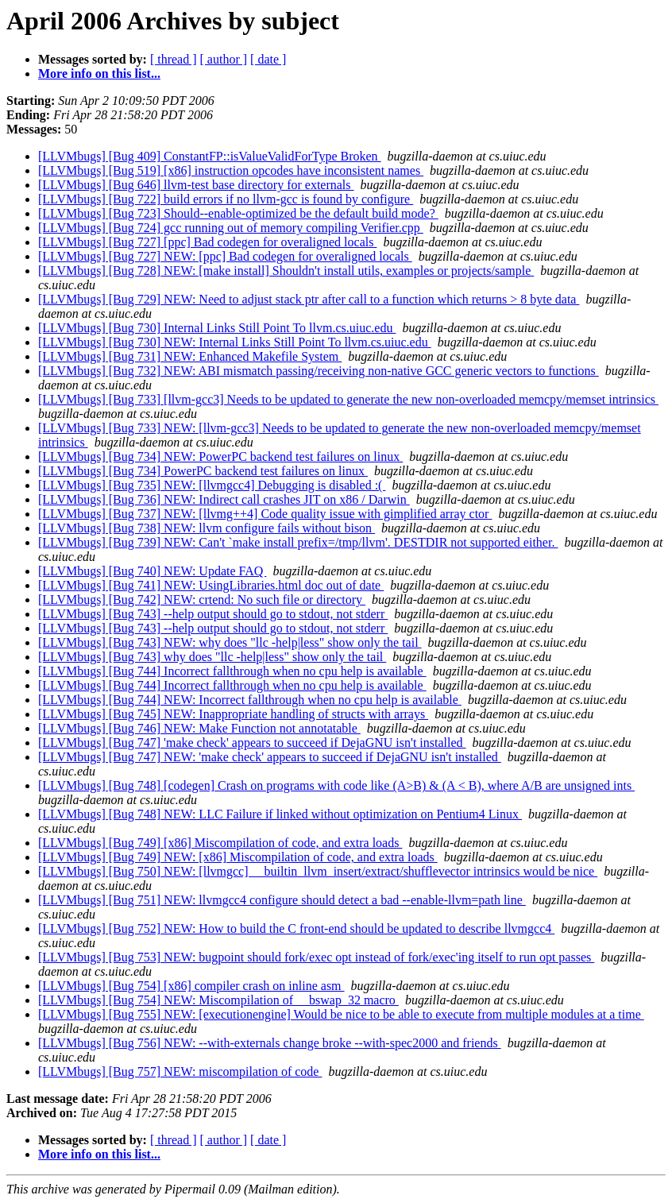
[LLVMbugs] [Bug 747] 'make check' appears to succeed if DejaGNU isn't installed (252, 742)
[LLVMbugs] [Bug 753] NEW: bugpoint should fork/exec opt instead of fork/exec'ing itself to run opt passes (316, 957)
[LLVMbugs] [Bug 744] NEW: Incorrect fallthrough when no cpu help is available (250, 699)
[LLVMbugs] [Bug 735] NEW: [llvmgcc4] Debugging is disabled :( (211, 485)
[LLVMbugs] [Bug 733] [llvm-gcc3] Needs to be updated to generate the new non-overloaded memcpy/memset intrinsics (348, 399)
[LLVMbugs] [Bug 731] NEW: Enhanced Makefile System (190, 356)
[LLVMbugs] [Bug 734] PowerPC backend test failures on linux (203, 471)
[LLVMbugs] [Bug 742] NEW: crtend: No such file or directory (201, 599)
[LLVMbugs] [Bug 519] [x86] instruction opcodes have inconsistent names (230, 170)
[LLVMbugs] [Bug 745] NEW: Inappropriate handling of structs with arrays (233, 714)
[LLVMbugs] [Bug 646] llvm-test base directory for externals (196, 184)
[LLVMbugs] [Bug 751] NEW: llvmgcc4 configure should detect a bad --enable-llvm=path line (282, 900)
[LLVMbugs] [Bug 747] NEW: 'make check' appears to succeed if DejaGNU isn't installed (269, 757)
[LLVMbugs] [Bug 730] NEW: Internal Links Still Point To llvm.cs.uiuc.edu (234, 342)
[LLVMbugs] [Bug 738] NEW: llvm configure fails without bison (206, 528)
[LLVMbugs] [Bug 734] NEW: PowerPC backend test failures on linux (220, 456)
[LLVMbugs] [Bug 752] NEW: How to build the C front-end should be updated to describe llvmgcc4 (296, 928)
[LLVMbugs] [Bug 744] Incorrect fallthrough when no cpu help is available (232, 671)
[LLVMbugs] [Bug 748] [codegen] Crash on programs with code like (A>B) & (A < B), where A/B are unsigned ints (336, 785)
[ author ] (224, 59)
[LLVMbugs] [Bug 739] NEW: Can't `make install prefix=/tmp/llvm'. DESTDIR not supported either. (298, 542)
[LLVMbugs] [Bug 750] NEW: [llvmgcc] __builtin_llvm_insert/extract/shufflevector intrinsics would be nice (317, 871)
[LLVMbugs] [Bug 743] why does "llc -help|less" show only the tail (212, 656)
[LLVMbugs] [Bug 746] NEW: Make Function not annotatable (199, 728)
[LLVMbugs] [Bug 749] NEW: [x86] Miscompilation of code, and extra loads (238, 857)
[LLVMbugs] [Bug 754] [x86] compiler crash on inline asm (191, 985)
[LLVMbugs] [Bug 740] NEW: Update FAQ (152, 571)
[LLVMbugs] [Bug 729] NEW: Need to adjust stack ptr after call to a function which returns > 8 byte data (308, 299)
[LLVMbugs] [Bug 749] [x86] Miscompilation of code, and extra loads (220, 842)
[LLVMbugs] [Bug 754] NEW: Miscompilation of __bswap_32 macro (218, 1000)
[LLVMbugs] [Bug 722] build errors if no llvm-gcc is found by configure (225, 199)
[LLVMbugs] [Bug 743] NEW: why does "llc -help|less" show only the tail (230, 642)
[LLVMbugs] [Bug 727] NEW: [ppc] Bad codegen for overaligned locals (225, 256)
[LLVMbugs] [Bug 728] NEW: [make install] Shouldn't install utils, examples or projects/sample (286, 270)
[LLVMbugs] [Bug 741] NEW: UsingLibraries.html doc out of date (211, 585)
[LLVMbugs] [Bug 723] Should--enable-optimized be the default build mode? (238, 213)
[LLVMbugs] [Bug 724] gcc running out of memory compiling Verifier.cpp (230, 227)
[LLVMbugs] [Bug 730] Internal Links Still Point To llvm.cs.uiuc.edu (217, 328)
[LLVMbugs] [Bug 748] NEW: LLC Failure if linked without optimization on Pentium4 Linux (280, 814)
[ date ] (268, 59)
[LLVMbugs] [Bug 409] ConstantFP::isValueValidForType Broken (209, 156)
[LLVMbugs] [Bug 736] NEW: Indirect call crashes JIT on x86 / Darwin (224, 499)
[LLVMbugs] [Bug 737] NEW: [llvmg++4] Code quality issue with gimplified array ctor (265, 513)
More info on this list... (99, 73)
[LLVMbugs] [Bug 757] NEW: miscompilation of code (180, 1071)
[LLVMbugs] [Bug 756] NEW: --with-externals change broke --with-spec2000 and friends (269, 1043)
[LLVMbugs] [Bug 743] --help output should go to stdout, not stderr (213, 614)
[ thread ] (173, 59)
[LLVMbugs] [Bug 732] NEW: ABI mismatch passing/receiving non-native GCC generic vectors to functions (318, 370)
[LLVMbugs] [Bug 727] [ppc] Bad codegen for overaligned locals (207, 242)
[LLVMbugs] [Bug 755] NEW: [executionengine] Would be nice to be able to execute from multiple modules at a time (341, 1014)
